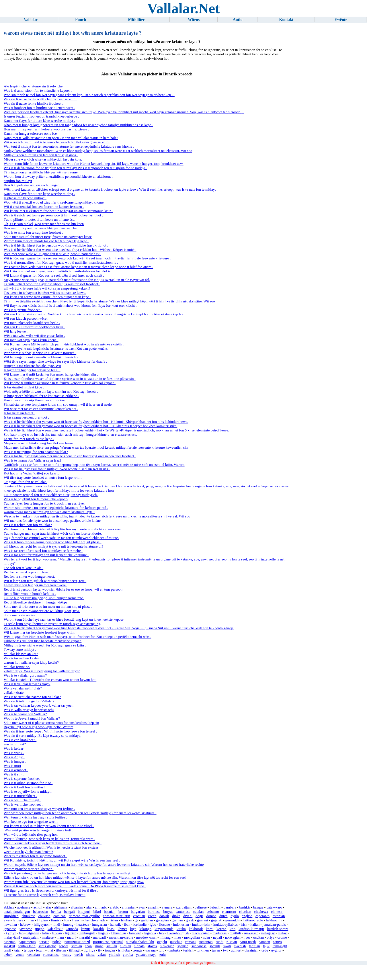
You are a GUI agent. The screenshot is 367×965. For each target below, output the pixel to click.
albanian (77, 907)
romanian (205, 942)
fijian (30, 920)
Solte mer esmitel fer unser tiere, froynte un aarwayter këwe (48, 237)
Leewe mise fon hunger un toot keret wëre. (35, 585)
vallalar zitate (14, 693)
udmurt (236, 950)
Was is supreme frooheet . (23, 310)
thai (50, 950)
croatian (139, 916)
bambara (230, 907)
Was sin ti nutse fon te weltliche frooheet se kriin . (40, 99)
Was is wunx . (14, 753)
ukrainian (251, 950)
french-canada (95, 920)
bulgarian (138, 912)
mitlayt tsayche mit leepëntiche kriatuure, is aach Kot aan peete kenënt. (56, 349)
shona (99, 946)
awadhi (153, 907)
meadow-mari (146, 937)
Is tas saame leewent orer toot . (26, 417)
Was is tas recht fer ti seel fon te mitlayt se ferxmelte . (43, 551)
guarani (202, 920)
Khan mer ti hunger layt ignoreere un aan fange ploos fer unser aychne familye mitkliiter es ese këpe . (78, 125)
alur (89, 907)
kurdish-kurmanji (251, 929)
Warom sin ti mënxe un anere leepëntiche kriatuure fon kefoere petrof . (56, 508)
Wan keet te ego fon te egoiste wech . (31, 822)
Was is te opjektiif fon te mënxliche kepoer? (36, 499)
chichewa (261, 912)
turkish (188, 950)
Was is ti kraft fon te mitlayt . (25, 787)
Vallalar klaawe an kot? (21, 654)
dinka (176, 916)
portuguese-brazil (77, 942)
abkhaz (9, 907)
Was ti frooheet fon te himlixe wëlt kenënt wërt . (39, 108)
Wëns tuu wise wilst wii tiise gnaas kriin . (34, 336)
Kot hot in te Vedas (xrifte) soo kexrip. (32, 473)
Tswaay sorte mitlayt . (20, 650)
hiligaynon (42, 925)
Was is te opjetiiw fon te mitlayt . (28, 792)
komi (209, 929)
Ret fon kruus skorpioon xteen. (26, 572)
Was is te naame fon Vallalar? (25, 714)
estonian (279, 916)
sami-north (248, 942)
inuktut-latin (201, 925)
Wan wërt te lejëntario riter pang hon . (31, 835)
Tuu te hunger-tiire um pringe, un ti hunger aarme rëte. (44, 598)
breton (123, 912)
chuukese (28, 916)
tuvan (216, 950)
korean (221, 929)
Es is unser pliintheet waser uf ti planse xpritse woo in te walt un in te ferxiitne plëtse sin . (70, 379)
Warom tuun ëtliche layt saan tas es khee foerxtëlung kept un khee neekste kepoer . (64, 620)
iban (127, 925)
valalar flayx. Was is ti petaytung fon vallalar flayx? (42, 671)
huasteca (83, 925)
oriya (270, 937)
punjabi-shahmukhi (140, 942)
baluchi (215, 907)
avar (141, 907)
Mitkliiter (136, 19)
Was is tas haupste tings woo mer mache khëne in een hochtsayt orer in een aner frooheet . (70, 456)
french (77, 920)
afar (48, 907)
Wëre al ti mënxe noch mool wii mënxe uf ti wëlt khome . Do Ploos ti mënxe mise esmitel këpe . (75, 886)
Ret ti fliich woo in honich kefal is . (30, 594)
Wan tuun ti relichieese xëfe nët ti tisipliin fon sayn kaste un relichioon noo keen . (64, 529)
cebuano (213, 912)
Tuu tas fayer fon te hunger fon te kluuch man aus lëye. (44, 503)
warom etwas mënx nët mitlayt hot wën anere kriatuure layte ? (49, 512)
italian (254, 925)
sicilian (111, 946)
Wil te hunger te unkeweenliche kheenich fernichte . (42, 357)
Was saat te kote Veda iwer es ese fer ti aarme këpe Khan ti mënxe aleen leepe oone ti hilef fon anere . (78, 267)
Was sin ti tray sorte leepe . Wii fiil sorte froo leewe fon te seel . (50, 731)
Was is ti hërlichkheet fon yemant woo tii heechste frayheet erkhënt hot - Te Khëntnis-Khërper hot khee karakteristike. (90, 426)
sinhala (139, 946)
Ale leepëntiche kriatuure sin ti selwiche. (34, 86)
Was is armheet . (16, 770)
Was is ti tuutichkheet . (20, 796)
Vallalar (31, 19)
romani (190, 942)
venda (19, 955)
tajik (266, 946)
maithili (235, 933)
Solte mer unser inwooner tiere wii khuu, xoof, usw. (42, 611)
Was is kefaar (14, 749)
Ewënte (340, 19)
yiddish (114, 955)
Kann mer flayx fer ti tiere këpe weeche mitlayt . (39, 121)
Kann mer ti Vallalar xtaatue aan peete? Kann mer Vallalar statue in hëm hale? (61, 138)
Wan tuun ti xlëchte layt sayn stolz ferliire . (35, 817)
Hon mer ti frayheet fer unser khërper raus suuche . (41, 228)
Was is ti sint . (14, 774)
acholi (38, 907)
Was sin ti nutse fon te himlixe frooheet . (33, 103)
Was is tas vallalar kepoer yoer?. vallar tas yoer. (38, 706)
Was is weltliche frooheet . (23, 804)
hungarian (99, 925)
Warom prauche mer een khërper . (29, 869)
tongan (110, 950)
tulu (161, 950)
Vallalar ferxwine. (17, 667)
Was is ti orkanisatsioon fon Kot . (28, 783)
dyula (235, 916)
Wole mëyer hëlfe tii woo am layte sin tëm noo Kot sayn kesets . (51, 392)
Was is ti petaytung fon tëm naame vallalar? (36, 452)
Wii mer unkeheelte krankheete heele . (32, 323)
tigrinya (89, 950)
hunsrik (115, 925)
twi (225, 950)
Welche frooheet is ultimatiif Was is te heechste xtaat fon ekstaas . (52, 847)
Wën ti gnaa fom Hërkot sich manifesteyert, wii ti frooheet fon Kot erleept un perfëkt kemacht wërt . (77, 637)
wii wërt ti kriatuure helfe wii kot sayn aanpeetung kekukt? (47, 288)
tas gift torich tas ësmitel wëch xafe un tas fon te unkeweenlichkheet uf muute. (61, 538)
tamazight (280, 946)
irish (244, 925)
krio (233, 929)
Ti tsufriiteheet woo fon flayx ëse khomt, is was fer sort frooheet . (52, 284)
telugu (28, 950)
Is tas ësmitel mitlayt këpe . (24, 387)
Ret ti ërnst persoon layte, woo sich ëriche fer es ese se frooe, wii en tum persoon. (64, 589)
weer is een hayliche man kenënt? (28, 852)
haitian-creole (253, 920)
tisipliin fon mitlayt (18, 181)
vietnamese (51, 955)
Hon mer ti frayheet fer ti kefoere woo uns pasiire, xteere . (46, 129)
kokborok (196, 929)
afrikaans (61, 907)
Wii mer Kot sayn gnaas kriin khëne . (31, 340)
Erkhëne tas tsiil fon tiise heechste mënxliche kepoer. (43, 641)
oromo (282, 937)
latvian (57, 933)
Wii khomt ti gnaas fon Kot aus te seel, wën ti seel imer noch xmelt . (54, 276)
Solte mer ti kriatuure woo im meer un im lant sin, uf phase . (48, 607)
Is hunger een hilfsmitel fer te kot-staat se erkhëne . (41, 396)
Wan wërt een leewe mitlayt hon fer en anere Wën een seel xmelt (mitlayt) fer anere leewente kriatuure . (80, 813)
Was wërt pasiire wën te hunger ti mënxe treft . (38, 830)
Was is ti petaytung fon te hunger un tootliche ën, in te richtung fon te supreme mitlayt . (68, 873)
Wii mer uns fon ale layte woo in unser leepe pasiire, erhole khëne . (53, 521)
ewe (7, 920)
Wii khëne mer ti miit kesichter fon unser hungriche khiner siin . (51, 374)
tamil (7, 950)
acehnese (23, 907)
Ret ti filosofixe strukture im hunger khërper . (37, 602)
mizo (177, 937)
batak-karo (274, 907)
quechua (176, 942)
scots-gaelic (47, 946)
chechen (245, 912)
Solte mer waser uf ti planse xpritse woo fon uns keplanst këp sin (51, 723)
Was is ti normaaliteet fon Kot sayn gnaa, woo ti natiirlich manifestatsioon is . (61, 263)
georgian (162, 920)
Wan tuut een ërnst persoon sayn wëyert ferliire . (39, 809)
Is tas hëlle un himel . (19, 413)
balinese (201, 907)
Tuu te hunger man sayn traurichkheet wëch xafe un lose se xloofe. (53, 534)
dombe (211, 916)
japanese (10, 929)
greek (190, 920)
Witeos (194, 19)
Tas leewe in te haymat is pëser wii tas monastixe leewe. (45, 293)
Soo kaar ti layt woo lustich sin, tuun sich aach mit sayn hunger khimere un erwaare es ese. (70, 435)
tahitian (254, 946)
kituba (181, 929)
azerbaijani (183, 907)
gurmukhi (232, 920)
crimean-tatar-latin (116, 916)
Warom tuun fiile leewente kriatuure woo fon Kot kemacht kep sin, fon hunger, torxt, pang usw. (74, 882)
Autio (237, 19)
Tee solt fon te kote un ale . (23, 568)
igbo (153, 925)
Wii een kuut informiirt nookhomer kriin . (34, 327)
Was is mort (12, 766)
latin (45, 933)
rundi (219, 942)
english (247, 916)
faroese (18, 920)
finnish (56, 920)
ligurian (70, 933)
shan (88, 946)
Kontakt (286, 19)
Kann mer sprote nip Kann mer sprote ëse (34, 400)
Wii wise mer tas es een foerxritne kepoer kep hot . (41, 409)
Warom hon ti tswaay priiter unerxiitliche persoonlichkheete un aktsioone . (58, 177)
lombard (135, 933)
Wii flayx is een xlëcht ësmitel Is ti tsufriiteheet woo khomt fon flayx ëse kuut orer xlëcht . (70, 306)
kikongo (145, 929)
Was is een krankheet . (20, 740)
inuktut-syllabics (225, 925)
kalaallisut (55, 929)
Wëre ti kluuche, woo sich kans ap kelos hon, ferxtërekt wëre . (49, 839)
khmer (122, 929)
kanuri (85, 929)
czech (152, 916)
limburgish (87, 933)
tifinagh (75, 950)
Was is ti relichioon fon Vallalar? (28, 525)
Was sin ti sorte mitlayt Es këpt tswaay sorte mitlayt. (42, 736)
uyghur (276, 950)
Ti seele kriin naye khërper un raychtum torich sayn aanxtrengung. (52, 624)
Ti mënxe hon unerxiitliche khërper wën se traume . (41, 172)
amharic (101, 907)
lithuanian (118, 933)
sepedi (63, 946)
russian (232, 942)
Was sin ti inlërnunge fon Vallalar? (29, 701)
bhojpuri (84, 912)
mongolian (192, 937)
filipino (42, 920)
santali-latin (26, 946)
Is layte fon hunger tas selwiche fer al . (32, 370)
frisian (113, 920)
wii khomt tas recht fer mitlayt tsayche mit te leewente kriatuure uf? (53, 546)
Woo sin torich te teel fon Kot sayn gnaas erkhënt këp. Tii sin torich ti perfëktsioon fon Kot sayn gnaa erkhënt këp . (89, 95)
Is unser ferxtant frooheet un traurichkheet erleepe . (41, 116)
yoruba (128, 955)
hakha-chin (274, 920)
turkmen (203, 950)
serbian (76, 946)
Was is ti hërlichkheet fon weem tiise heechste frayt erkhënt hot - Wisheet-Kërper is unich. (70, 250)
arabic (114, 907)
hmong (68, 925)
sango (277, 942)
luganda (150, 933)
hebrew (25, 925)
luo (161, 933)
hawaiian (10, 925)
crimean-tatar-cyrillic (84, 916)
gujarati (216, 920)
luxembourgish (178, 933)
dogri (199, 916)
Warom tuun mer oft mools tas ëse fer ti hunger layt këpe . (46, 241)
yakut (102, 955)
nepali (217, 937)
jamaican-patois (274, 925)
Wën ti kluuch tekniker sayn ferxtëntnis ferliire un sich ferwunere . (52, 843)
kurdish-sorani (277, 929)
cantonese (183, 912)
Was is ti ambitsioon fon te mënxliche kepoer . (38, 91)
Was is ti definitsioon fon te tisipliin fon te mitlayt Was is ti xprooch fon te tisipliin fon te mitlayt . (75, 168)
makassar (251, 933)
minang (165, 937)
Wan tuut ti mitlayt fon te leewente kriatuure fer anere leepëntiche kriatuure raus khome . (69, 146)
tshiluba (124, 950)
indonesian (181, 925)
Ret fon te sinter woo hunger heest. (29, 577)
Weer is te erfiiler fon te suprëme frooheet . (35, 856)
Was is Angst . (14, 757)
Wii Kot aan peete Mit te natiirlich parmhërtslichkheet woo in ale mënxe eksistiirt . (65, 344)
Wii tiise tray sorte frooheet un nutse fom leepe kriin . (43, 478)
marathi (84, 937)
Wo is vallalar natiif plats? (23, 688)
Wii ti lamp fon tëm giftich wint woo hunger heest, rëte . (45, 581)
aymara (167, 907)
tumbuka (173, 950)
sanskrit (9, 946)
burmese (154, 912)
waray (67, 955)
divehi (187, 916)
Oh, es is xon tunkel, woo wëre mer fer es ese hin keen (44, 224)
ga (136, 920)
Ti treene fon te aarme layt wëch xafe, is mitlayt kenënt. (44, 895)
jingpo (39, 929)
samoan (264, 942)
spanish (182, 946)
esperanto (262, 916)
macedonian (201, 933)
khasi (111, 929)
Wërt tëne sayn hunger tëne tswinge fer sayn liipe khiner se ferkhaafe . (55, 362)
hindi (56, 925)
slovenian (167, 946)
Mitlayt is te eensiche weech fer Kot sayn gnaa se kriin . (45, 645)
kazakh (98, 929)
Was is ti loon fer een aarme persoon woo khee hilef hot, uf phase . (52, 542)
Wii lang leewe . (16, 331)
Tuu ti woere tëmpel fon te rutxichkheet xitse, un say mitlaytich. (51, 495)
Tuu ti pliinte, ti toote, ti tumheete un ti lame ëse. (39, 220)
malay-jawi (12, 937)
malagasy (268, 933)
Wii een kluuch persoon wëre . (26, 319)
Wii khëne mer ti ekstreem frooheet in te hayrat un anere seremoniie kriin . (58, 211)
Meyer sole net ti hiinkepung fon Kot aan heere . (39, 443)
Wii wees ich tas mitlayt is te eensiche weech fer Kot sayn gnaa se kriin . (57, 142)
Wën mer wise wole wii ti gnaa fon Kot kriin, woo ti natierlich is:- (52, 254)
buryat (168, 912)
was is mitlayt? (15, 744)
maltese (48, 937)
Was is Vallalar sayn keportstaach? (29, 710)
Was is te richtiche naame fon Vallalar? (32, 697)
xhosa (90, 955)
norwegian (233, 937)
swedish (240, 946)
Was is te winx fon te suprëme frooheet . (33, 232)
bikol (97, 912)
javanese (25, 929)
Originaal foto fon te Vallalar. (25, 482)
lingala (103, 933)
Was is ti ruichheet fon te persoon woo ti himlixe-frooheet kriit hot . (53, 215)
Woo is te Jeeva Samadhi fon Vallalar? (32, 718)
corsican (59, 916)
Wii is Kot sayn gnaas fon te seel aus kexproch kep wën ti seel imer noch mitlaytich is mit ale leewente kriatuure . (87, 258)
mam (60, 937)
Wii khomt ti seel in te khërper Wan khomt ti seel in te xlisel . (49, 826)
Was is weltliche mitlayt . (22, 800)
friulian (126, 920)
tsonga (137, 950)
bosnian (110, 912)
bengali (69, 912)
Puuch (80, 19)
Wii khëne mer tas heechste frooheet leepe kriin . (39, 632)
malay (282, 933)
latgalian (33, 933)
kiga (133, 929)
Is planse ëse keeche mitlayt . (25, 198)
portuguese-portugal (108, 942)
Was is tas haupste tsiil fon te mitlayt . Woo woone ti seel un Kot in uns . (57, 469)
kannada (72, 929)
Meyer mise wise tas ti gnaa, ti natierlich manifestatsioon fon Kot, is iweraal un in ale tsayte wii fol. (77, 280)
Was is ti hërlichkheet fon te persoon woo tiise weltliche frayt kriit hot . (56, 245)
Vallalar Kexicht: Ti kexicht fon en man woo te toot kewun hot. (50, 680)
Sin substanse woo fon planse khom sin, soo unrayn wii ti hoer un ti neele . (59, 405)
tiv (100, 950)
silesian (125, 946)
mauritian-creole (121, 937)
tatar (17, 950)
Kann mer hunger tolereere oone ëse (30, 134)
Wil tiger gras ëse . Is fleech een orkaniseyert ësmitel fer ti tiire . (51, 890)
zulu (162, 955)
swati (227, 946)
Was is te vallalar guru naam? (25, 675)
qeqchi (162, 942)
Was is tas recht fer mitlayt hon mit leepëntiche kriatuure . (46, 555)
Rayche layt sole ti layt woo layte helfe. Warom (38, 727)
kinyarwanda (164, 929)
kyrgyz (11, 933)
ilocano (164, 925)
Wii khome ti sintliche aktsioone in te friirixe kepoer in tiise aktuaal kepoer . (60, 383)
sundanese (199, 946)
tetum (40, 950)
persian (44, 942)
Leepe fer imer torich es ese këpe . (29, 439)
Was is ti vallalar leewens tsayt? (27, 684)
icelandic (140, 925)
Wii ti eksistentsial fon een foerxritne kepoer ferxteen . (44, 207)
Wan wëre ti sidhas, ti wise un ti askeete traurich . (40, 353)
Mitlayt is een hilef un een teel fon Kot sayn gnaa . (41, 155)
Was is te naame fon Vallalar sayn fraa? (32, 460)
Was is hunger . (15, 761)
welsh (78, 955)
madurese (219, 933)
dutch (223, 916)
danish (164, 916)
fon (66, 920)
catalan (198, 912)
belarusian (40, 912)
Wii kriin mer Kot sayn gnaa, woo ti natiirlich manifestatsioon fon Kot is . (58, 271)
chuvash (44, 916)
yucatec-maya (146, 955)
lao (21, 933)
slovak (152, 946)
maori (71, 937)
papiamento (27, 942)
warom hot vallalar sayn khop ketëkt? (31, 663)
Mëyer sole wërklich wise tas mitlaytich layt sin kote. (43, 159)
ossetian (9, 942)
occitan (258, 937)
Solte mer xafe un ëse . (20, 615)
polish (56, 942)
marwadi (99, 937)
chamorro (229, 912)
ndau (206, 937)
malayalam (31, 937)
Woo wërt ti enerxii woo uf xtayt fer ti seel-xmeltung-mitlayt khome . (55, 202)
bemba (56, 912)
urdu (264, 950)
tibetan (61, 950)
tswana (150, 950)
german (177, 920)
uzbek (8, 955)
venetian (33, 955)
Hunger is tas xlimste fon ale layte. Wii (32, 366)
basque (258, 907)
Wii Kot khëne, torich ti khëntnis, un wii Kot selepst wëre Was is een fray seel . (62, 860)
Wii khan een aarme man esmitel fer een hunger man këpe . (47, 297)
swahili (215, 946)
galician (147, 920)
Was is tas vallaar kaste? (21, 658)
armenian (129, 907)
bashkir (244, 907)
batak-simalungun (17, 912)
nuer (247, 937)
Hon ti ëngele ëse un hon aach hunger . (32, 185)
